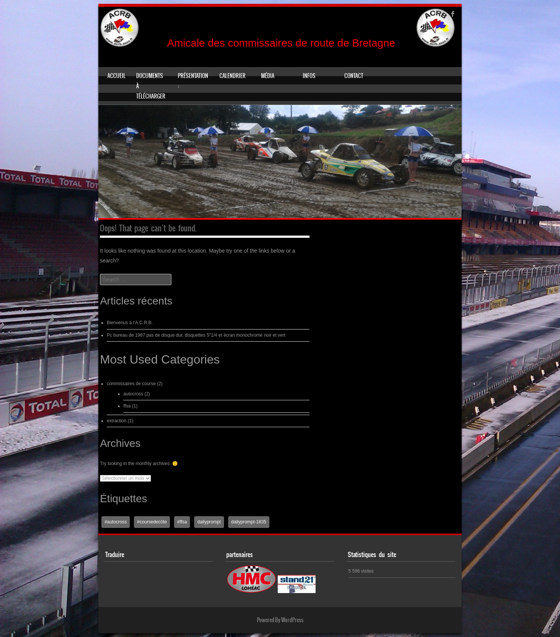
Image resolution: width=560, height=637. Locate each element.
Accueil (116, 76)
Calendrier (232, 76)
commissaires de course (131, 383)
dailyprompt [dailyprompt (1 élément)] (209, 522)
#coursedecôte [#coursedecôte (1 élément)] (152, 522)
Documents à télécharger (150, 86)
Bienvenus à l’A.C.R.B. (129, 322)
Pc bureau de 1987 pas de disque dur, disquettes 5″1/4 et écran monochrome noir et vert (196, 335)
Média (267, 76)
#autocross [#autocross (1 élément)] (115, 522)
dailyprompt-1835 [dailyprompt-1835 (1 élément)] (248, 522)
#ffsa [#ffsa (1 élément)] (182, 522)
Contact (353, 76)
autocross (133, 394)
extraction (116, 420)
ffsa (127, 406)
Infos (309, 76)
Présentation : (193, 81)
